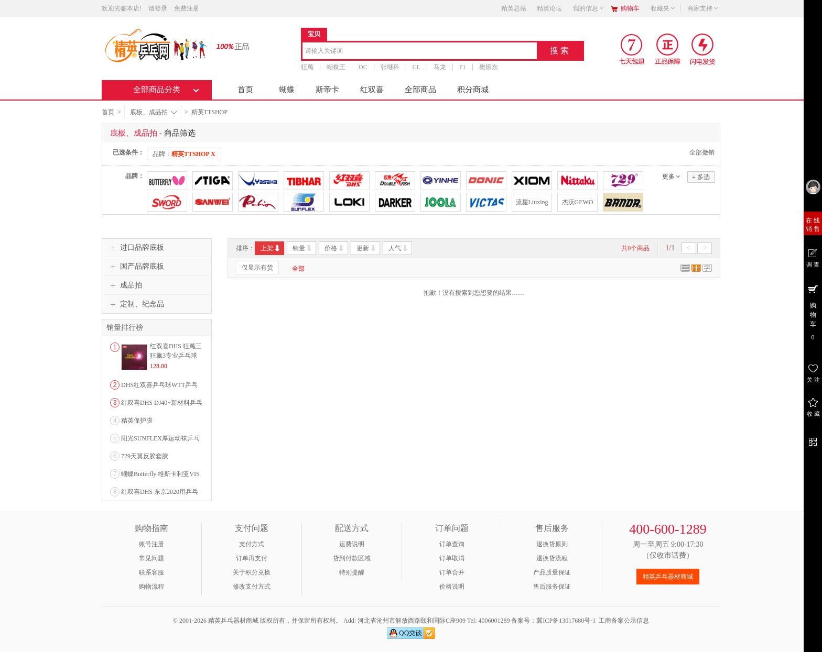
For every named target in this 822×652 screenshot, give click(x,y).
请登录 (157, 8)
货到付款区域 (352, 558)
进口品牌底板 (135, 248)
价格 (335, 248)
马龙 (440, 67)
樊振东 (488, 67)
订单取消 (451, 558)
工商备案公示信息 (624, 620)
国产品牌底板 (135, 266)
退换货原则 (552, 544)
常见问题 (151, 558)
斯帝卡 (327, 89)
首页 (245, 89)
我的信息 (588, 8)
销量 (303, 248)
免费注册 (186, 8)
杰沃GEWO (577, 202)
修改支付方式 (252, 586)
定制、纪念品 (135, 304)
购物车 (630, 8)
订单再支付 (251, 558)
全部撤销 (702, 152)
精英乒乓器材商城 (668, 576)
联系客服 (151, 572)
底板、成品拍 (153, 112)
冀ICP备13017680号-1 (566, 620)
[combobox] (419, 51)
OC (363, 67)
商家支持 (703, 8)
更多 (668, 176)
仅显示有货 (257, 267)
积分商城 (473, 89)
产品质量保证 (552, 572)
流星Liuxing (532, 202)
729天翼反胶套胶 (144, 456)
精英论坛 (549, 8)
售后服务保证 (552, 586)
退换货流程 (552, 558)
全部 (298, 268)
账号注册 (151, 544)
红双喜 (372, 89)
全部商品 (420, 89)
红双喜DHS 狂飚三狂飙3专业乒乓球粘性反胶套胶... (176, 355)
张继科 (390, 67)
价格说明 (451, 586)
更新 (366, 248)
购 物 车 (813, 312)
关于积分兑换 (252, 572)
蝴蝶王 (336, 67)
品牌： (184, 154)
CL (416, 67)
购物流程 (151, 586)
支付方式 (251, 544)
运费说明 (351, 544)
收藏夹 (663, 8)
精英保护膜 (137, 420)
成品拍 (124, 285)
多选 (701, 177)
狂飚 (307, 67)
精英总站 (513, 8)
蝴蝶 (287, 89)
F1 (462, 67)
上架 (271, 248)
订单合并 (451, 572)
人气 (398, 248)
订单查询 (451, 544)
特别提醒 (351, 572)
